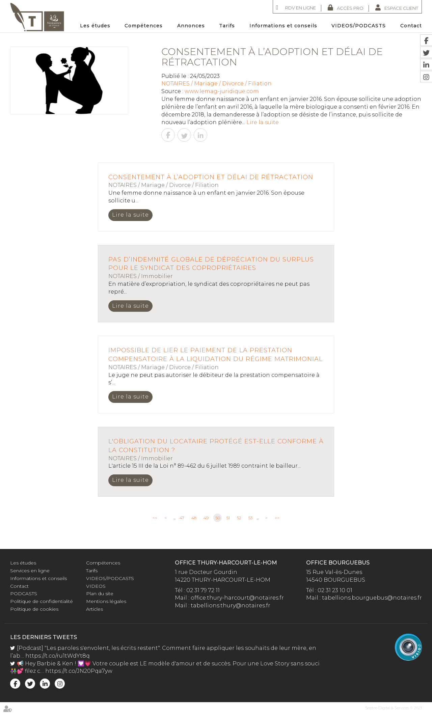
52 (239, 517)
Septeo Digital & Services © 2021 (393, 708)
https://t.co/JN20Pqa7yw (78, 671)
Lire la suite (262, 122)
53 (250, 517)
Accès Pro (350, 8)
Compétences (144, 26)
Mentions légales (106, 601)
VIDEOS (96, 586)
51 (228, 517)
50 (218, 517)
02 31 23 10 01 (335, 590)
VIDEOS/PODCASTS (358, 26)
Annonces (191, 26)
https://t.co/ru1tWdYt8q (57, 656)
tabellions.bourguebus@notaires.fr (372, 598)
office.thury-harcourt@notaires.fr (237, 598)
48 (193, 517)
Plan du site (99, 593)
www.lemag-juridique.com (222, 91)
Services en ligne (30, 571)
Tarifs (227, 26)
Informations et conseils (283, 26)
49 (206, 517)
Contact (411, 26)
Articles (94, 609)
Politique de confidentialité (41, 601)
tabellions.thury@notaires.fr (230, 605)
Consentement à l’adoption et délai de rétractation (210, 177)
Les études (95, 26)
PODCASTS (23, 593)
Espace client (401, 8)
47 (182, 517)
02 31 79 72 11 (203, 590)
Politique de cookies (34, 609)
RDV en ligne (300, 7)
